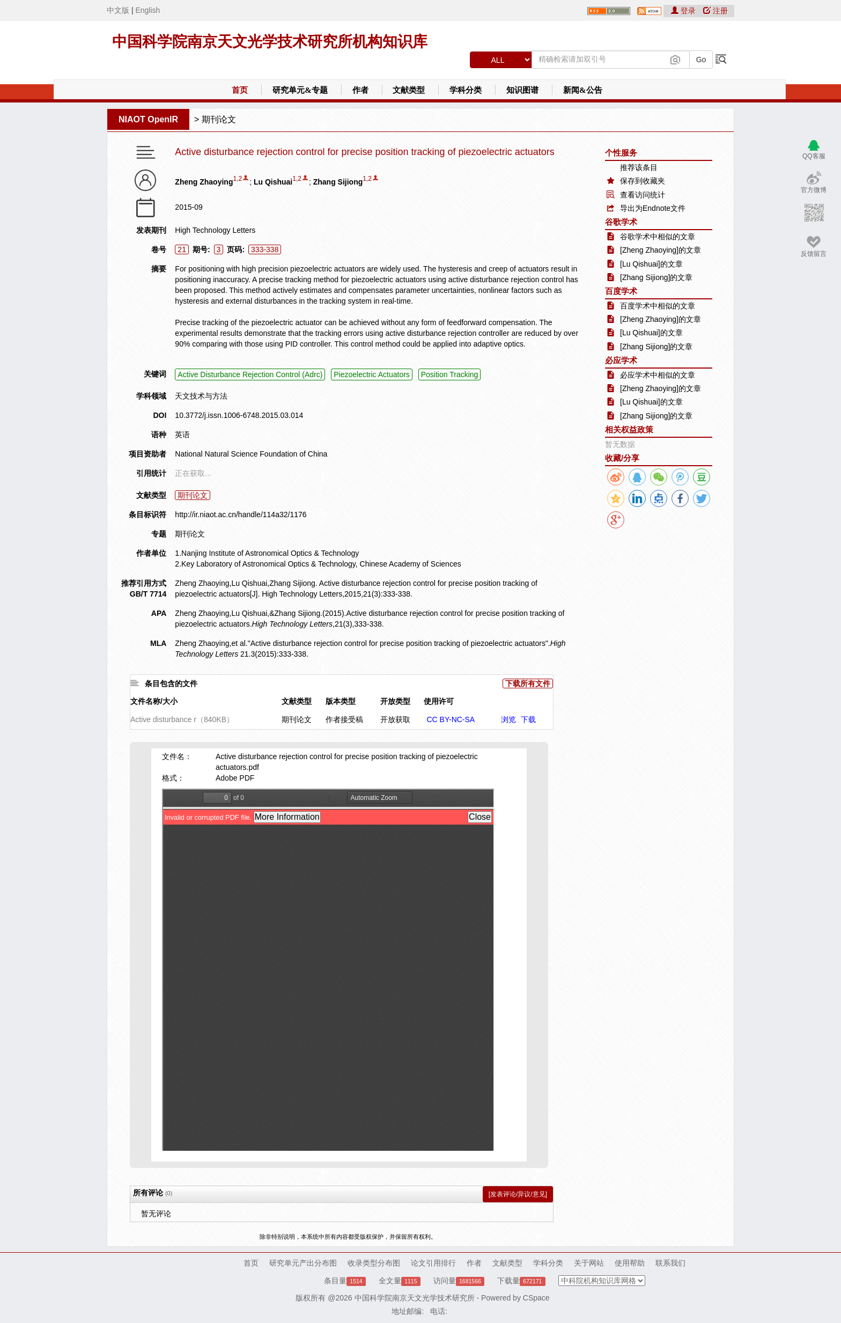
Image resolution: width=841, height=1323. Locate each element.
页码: (236, 249)
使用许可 (439, 701)
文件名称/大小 (154, 701)
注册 (715, 10)
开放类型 (395, 701)
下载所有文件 (527, 683)
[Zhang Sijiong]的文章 (656, 277)
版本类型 (341, 701)
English (147, 10)
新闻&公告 (582, 90)
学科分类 (465, 90)
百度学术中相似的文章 (657, 306)
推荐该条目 (639, 167)
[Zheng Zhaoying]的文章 (660, 250)
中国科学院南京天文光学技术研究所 (415, 1297)
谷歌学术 (621, 221)
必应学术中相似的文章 (657, 375)
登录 (684, 10)
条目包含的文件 (171, 683)
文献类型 (409, 90)
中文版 (118, 10)
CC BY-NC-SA (450, 719)
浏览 (508, 719)
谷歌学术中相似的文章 (657, 236)
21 (182, 249)
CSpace (536, 1297)
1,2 (237, 178)
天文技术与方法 (201, 396)
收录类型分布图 (374, 1263)
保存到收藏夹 (642, 181)
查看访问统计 (642, 194)
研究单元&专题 (300, 90)
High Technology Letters (215, 230)
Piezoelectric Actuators (372, 374)
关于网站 (589, 1263)
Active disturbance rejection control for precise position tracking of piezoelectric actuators (364, 152)
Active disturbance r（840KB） (182, 719)
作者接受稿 (344, 719)
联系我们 (670, 1263)
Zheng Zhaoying (204, 182)
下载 (528, 719)
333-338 (264, 249)
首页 (240, 90)
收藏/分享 (622, 457)
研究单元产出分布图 (303, 1263)
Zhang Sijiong (338, 182)
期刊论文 (219, 119)
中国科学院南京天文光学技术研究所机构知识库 (269, 41)
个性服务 (621, 152)
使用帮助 (630, 1263)
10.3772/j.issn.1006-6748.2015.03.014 (239, 415)
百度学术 (621, 291)
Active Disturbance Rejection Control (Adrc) (250, 374)
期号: (201, 249)
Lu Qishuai (273, 182)
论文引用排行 (433, 1263)
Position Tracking (449, 374)
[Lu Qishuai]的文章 (651, 264)
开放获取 (395, 719)
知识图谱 (522, 90)
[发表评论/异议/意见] (518, 1194)
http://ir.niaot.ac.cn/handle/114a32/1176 (240, 514)
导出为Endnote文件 (652, 208)
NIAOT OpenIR (148, 119)
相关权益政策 (629, 429)
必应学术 (621, 360)
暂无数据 (620, 444)
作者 (360, 90)
